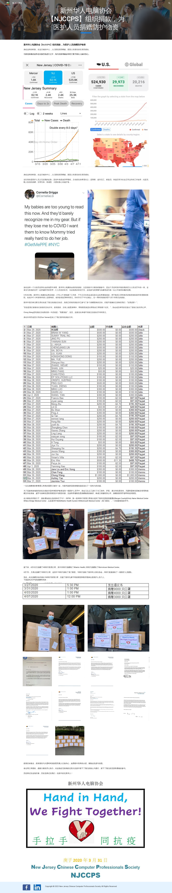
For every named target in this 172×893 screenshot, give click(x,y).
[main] (86, 19)
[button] (169, 3)
